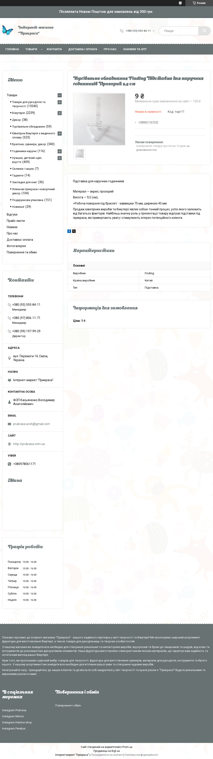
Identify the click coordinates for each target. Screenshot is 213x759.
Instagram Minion (13, 716)
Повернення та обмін (22, 252)
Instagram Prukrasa (14, 710)
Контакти (54, 49)
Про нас (110, 49)
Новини (12, 227)
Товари (31, 49)
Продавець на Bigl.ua (106, 750)
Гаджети (17, 175)
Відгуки (12, 214)
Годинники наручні (24, 151)
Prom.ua (127, 747)
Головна (12, 49)
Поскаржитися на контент (107, 754)
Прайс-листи (16, 221)
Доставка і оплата (82, 49)
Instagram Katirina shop (17, 722)
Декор (16, 119)
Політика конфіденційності (141, 754)
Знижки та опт (135, 49)
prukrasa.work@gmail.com (31, 424)
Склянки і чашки (23, 168)
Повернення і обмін (68, 705)
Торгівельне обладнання (28, 126)
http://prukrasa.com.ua (29, 444)
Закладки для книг (24, 182)
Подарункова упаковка (27, 200)
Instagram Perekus (13, 728)
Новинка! (18, 206)
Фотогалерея (16, 246)
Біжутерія (18, 113)
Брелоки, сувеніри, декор (29, 144)
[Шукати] (204, 30)
